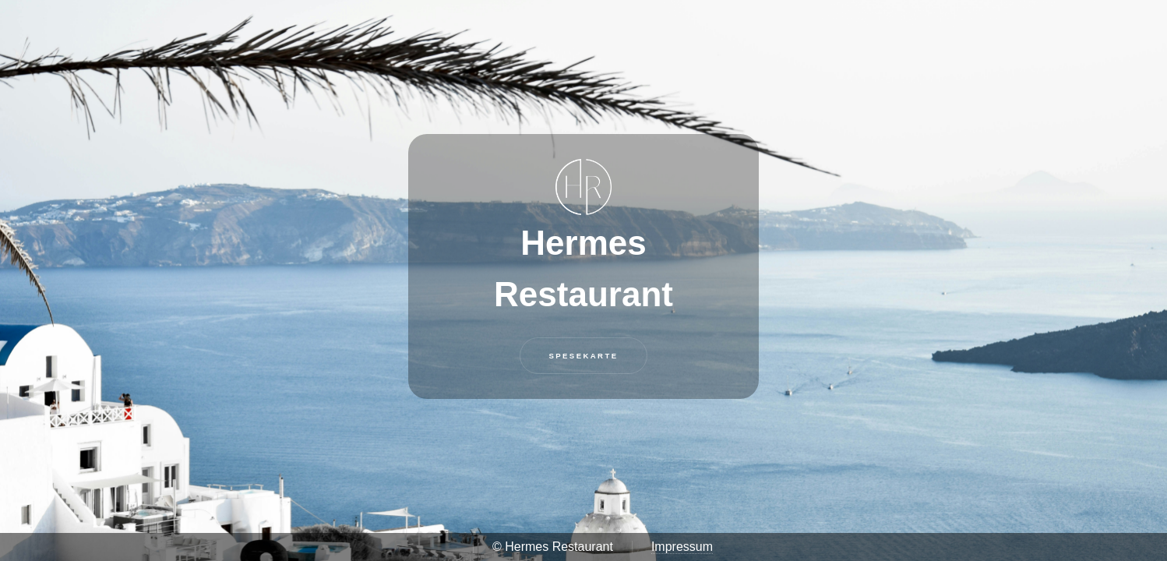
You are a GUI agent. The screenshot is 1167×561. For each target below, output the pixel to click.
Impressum (682, 546)
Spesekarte (583, 355)
